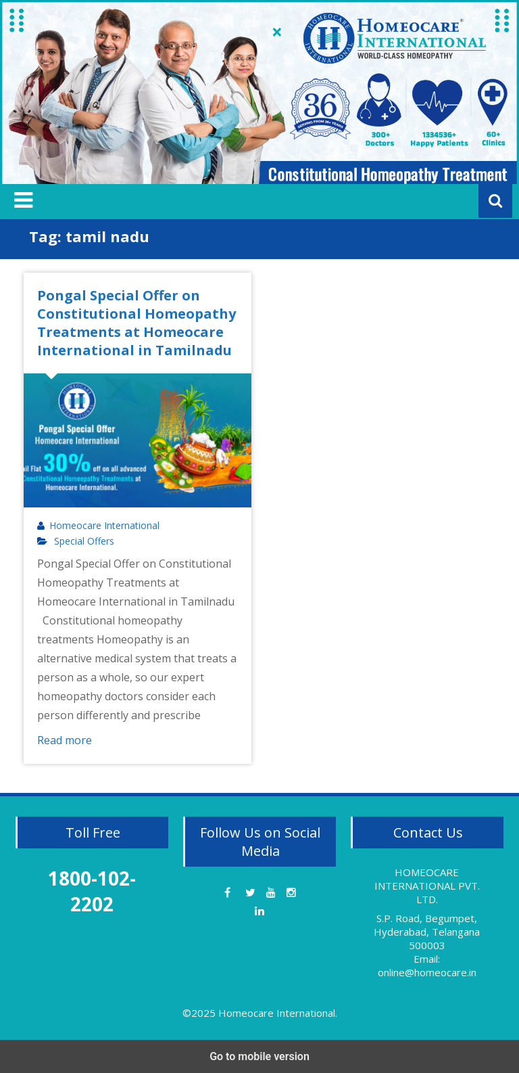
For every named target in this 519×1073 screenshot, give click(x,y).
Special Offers (84, 541)
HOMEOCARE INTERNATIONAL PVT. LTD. (427, 885)
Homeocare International (104, 525)
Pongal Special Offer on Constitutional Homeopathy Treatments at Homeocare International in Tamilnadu (136, 322)
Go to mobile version (259, 1056)
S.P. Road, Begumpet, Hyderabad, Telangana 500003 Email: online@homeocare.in (427, 945)
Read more (64, 740)
